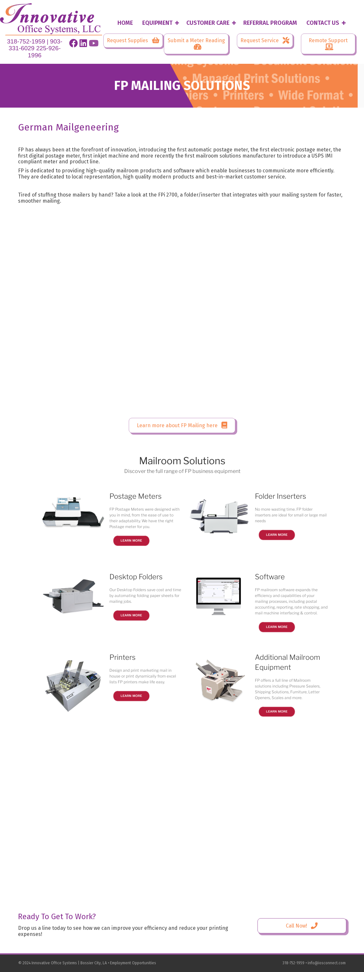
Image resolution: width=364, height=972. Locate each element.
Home (125, 22)
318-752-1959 (26, 41)
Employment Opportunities (133, 963)
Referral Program (270, 22)
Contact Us (322, 22)
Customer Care (207, 22)
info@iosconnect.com (327, 963)
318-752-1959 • (295, 963)
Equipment (157, 22)
